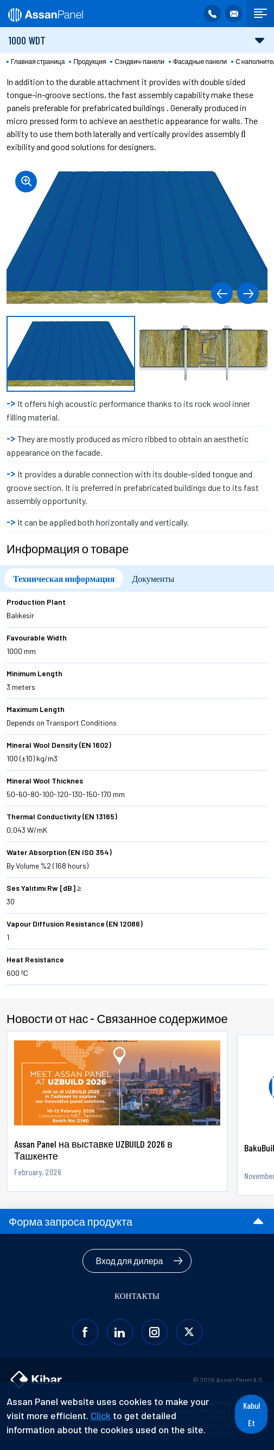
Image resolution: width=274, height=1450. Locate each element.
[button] (222, 293)
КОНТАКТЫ (137, 1295)
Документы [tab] (153, 578)
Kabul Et (251, 1414)
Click (101, 1415)
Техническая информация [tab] (63, 578)
